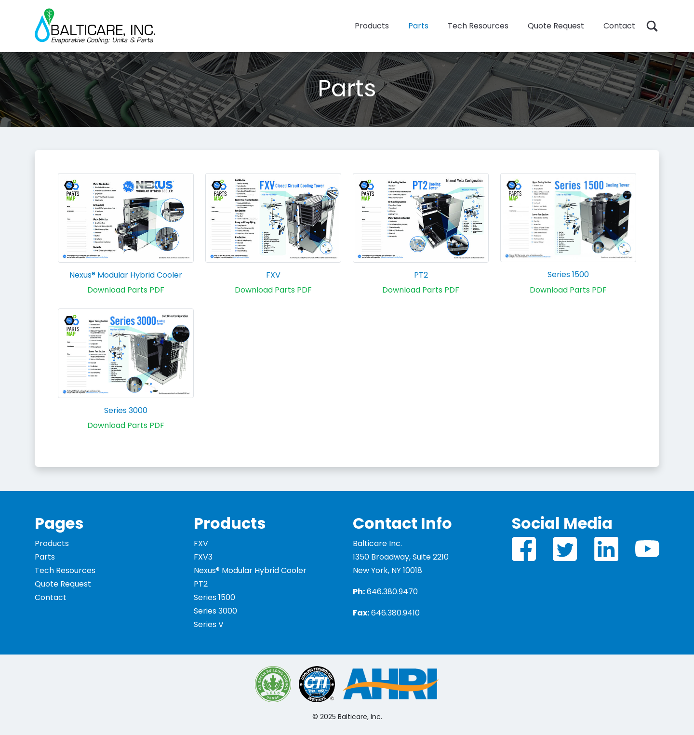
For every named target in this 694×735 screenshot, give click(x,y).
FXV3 (203, 556)
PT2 (421, 275)
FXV (273, 275)
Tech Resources (478, 25)
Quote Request (556, 25)
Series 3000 (125, 410)
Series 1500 (568, 274)
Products (372, 25)
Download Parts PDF (125, 289)
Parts (418, 25)
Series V (209, 624)
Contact (619, 25)
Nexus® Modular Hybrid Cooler (125, 275)
